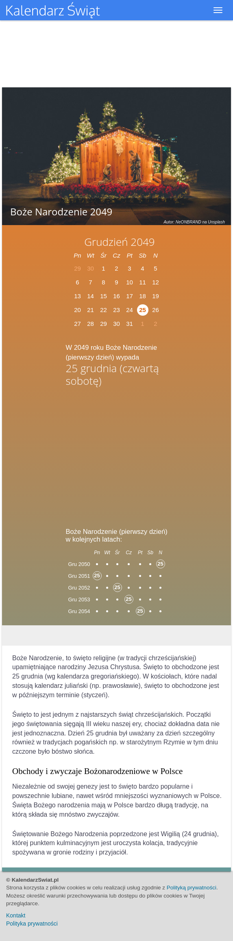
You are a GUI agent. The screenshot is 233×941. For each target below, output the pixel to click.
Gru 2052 (79, 588)
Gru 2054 (79, 611)
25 (142, 309)
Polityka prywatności (32, 923)
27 (77, 323)
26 (155, 309)
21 (90, 309)
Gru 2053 (79, 599)
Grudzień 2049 (119, 241)
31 (129, 323)
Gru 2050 (79, 564)
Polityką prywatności (191, 888)
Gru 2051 (79, 576)
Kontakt (15, 915)
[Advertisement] (117, 454)
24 (129, 309)
